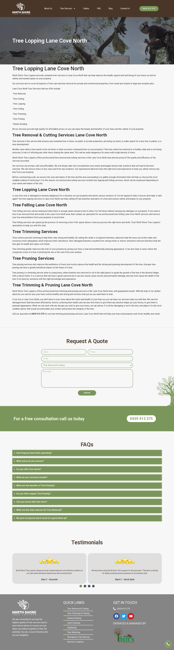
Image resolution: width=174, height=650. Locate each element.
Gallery (86, 8)
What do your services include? (31, 477)
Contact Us (125, 8)
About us (48, 8)
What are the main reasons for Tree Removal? (39, 510)
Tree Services (67, 8)
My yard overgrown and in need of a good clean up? (41, 518)
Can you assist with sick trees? (31, 502)
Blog (111, 8)
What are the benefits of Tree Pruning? (35, 485)
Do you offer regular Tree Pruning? (33, 493)
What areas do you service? (30, 461)
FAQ (99, 8)
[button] (87, 453)
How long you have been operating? (34, 453)
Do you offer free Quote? (28, 469)
